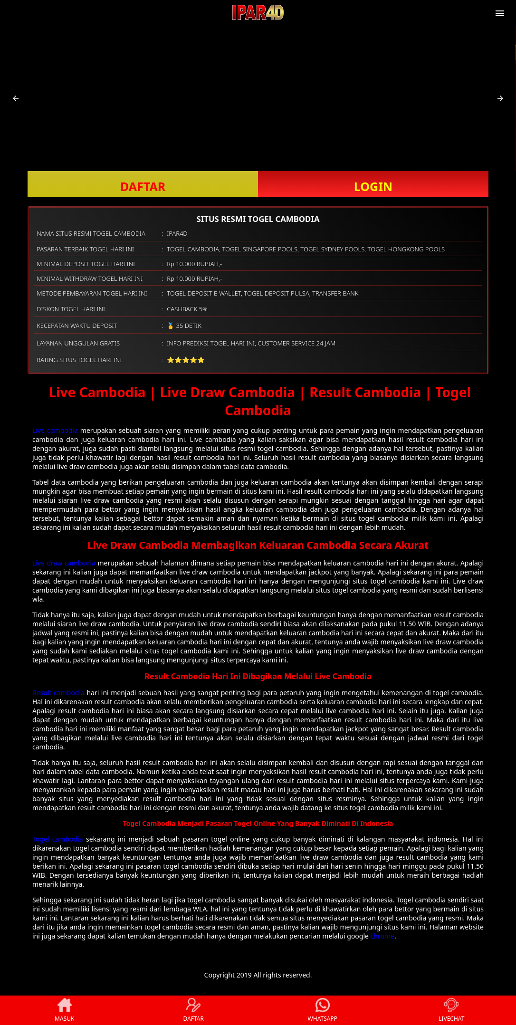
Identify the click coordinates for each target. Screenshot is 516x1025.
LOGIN (373, 186)
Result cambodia (58, 692)
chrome (382, 935)
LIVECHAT (451, 1010)
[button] (16, 98)
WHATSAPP (322, 1010)
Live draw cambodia (64, 562)
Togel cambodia (57, 838)
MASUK (64, 1010)
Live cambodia (55, 430)
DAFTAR (142, 186)
